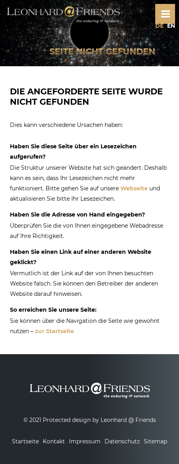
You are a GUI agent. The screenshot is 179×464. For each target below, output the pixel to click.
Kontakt (54, 441)
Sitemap (155, 441)
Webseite (134, 188)
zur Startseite (54, 331)
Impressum (85, 441)
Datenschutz (122, 441)
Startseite (25, 441)
